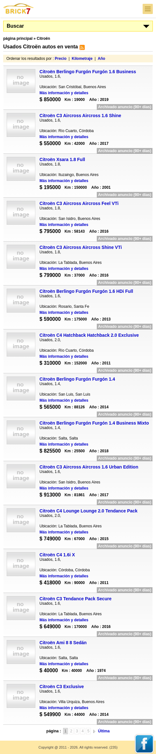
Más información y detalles (63, 93)
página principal (17, 38)
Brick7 (18, 9)
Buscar (15, 26)
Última (104, 731)
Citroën (43, 38)
